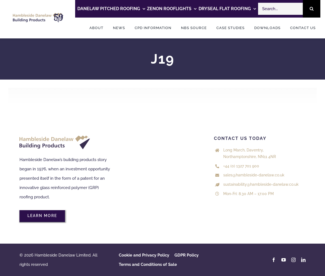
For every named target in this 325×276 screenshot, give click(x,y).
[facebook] (274, 260)
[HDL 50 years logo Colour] (38, 14)
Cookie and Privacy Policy (144, 255)
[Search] (311, 9)
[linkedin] (303, 260)
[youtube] (283, 260)
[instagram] (293, 260)
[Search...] (280, 9)
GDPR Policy (186, 255)
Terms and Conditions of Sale (148, 264)
